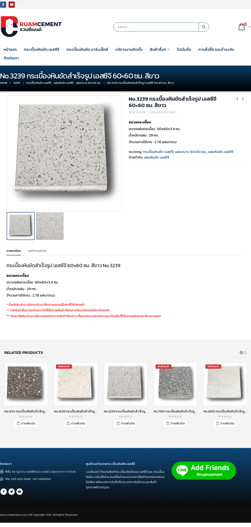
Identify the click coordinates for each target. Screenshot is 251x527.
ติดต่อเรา (11, 58)
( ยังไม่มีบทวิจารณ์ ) (162, 112)
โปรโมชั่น (184, 49)
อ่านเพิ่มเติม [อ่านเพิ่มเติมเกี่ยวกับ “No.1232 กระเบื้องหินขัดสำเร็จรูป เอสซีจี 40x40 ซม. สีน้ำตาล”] (28, 423)
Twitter (11, 497)
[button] (241, 352)
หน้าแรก (10, 49)
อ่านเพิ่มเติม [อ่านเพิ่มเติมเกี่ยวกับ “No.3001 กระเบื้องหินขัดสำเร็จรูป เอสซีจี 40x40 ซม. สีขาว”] (227, 423)
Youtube (19, 497)
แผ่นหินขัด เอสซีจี (220, 151)
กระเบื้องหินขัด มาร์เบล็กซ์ (87, 49)
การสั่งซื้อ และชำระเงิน (216, 49)
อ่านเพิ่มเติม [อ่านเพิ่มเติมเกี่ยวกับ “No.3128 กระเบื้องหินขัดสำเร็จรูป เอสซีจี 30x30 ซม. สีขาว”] (78, 423)
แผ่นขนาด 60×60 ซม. (191, 151)
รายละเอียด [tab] (13, 251)
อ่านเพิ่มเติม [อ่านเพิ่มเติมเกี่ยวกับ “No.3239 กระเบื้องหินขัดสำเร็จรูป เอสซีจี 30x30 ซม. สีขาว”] (128, 423)
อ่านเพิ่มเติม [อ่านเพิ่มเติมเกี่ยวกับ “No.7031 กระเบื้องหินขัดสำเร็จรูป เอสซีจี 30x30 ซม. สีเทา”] (178, 423)
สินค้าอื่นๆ (158, 49)
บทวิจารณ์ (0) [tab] (37, 251)
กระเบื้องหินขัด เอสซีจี (41, 49)
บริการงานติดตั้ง (128, 49)
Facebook (3, 497)
